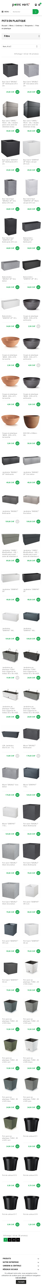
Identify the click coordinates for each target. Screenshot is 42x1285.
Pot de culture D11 (30, 1136)
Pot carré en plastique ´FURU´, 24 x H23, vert (10, 1060)
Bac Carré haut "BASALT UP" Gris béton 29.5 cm (9, 201)
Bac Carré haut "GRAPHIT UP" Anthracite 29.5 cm (9, 240)
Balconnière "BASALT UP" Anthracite (28, 240)
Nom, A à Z (21, 46)
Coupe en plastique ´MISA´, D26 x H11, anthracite (30, 357)
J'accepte (21, 1282)
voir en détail (21, 1278)
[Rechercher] (24, 11)
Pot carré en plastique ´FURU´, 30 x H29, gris (31, 1099)
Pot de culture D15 (30, 1175)
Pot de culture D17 (9, 1214)
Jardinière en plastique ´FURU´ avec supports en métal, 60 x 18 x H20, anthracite (31, 671)
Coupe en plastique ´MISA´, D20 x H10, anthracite (30, 318)
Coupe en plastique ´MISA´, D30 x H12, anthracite (30, 396)
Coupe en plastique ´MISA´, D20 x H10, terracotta (9, 357)
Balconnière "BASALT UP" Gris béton (9, 279)
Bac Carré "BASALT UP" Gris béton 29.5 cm (30, 84)
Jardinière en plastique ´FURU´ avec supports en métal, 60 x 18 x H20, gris (31, 710)
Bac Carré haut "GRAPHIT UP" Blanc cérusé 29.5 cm (31, 201)
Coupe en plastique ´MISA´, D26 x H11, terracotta (9, 396)
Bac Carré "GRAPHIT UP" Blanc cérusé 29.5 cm (31, 162)
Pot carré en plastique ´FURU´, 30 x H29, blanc (31, 1060)
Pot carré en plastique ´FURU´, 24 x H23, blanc (31, 982)
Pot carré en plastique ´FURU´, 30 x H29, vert (10, 1138)
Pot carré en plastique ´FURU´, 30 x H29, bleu (10, 1099)
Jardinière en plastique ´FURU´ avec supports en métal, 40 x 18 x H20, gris (10, 671)
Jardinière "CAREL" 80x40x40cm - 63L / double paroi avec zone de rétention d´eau (10, 554)
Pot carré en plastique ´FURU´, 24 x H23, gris (31, 1021)
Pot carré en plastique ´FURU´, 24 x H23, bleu (10, 1021)
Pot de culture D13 (9, 1175)
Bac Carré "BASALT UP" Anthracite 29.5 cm (9, 84)
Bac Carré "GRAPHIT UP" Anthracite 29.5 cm (10, 162)
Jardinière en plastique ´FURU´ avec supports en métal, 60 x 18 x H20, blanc (10, 710)
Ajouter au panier (17, 92)
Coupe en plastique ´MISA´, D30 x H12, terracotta (9, 435)
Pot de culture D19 (30, 1214)
